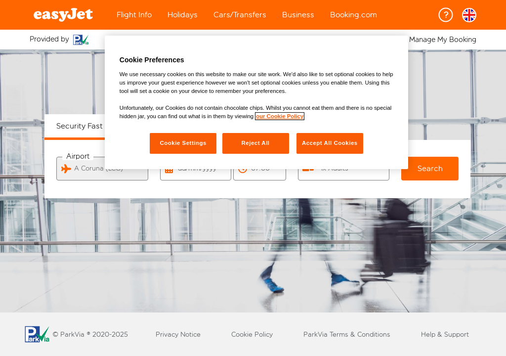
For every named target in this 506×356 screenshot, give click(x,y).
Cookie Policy (252, 334)
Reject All (255, 143)
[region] (256, 102)
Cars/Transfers (239, 14)
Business (298, 14)
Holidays (183, 14)
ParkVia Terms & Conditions (346, 334)
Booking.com (353, 14)
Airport (77, 156)
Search (430, 168)
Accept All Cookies (330, 143)
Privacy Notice (178, 334)
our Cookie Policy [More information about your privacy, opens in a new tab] (279, 116)
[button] (469, 15)
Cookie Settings (183, 143)
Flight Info (134, 14)
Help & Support (445, 334)
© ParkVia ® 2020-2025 (90, 334)
